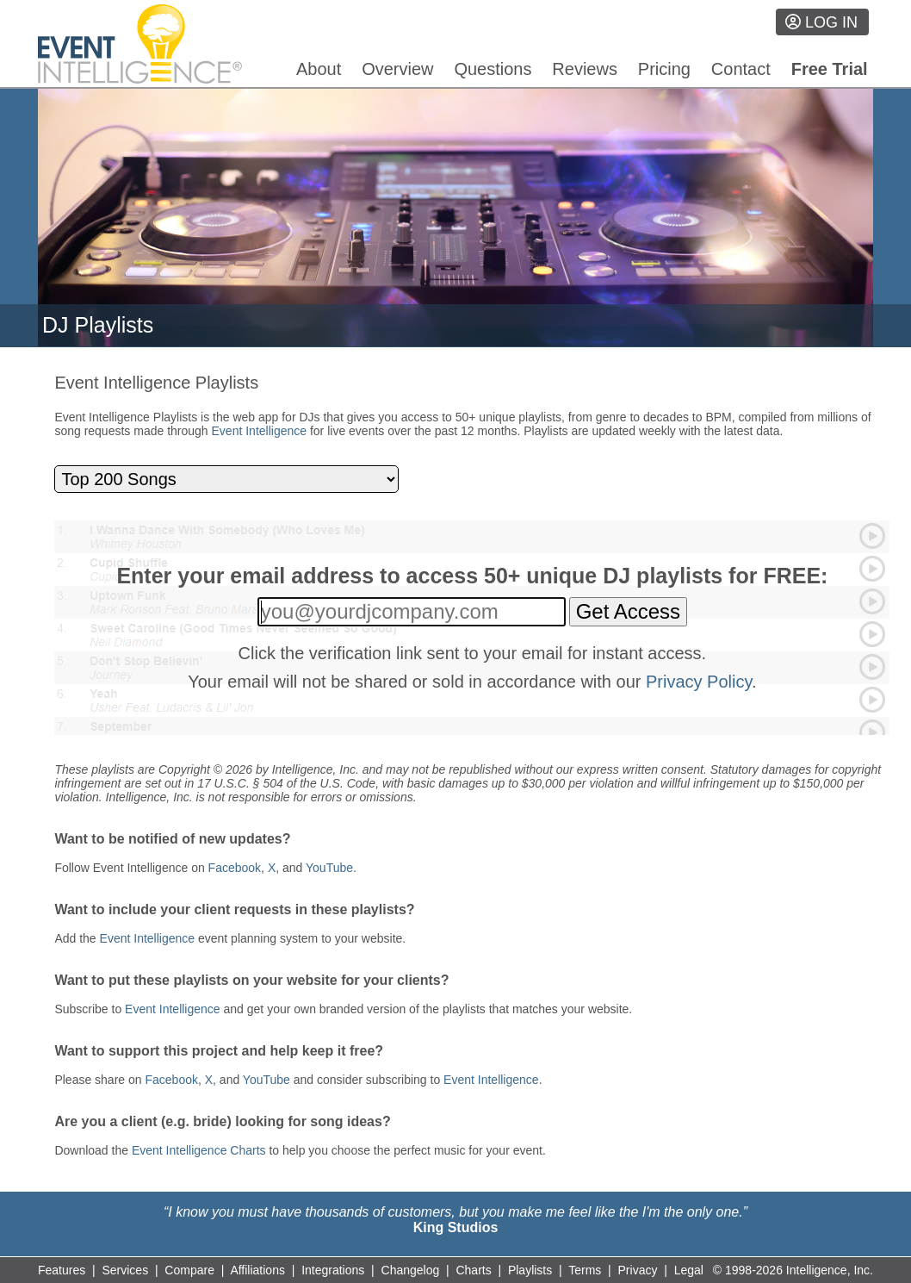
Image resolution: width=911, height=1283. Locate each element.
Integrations (332, 1270)
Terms (584, 1270)
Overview (397, 68)
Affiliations (257, 1270)
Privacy (638, 1270)
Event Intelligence (259, 431)
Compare (189, 1270)
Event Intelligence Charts (199, 1150)
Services (125, 1270)
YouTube (329, 868)
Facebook (234, 868)
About (318, 68)
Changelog (410, 1270)
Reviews (584, 68)
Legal (688, 1270)
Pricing (664, 68)
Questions (492, 68)
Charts (473, 1270)
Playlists (530, 1270)
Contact (741, 68)
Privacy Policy (699, 681)
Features (61, 1270)
